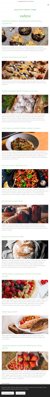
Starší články (5, 383)
